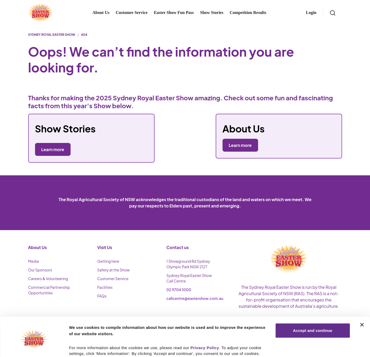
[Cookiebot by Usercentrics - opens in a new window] (34, 347)
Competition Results (248, 12)
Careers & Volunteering (48, 278)
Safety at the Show (113, 269)
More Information (85, 346)
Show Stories (211, 12)
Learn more (240, 145)
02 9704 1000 (178, 289)
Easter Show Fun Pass (174, 12)
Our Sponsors (40, 269)
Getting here (108, 261)
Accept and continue (312, 309)
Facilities (104, 287)
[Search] (332, 13)
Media (33, 261)
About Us (100, 12)
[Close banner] (362, 303)
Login (311, 12)
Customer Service (131, 12)
